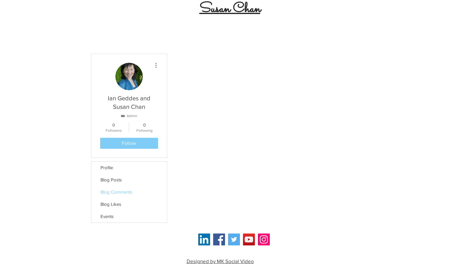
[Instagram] (264, 239)
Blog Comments (116, 191)
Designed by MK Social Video (220, 261)
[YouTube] (249, 239)
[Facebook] (219, 239)
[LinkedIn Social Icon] (204, 239)
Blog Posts (111, 179)
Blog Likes (110, 204)
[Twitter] (234, 239)
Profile (106, 167)
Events (107, 216)
